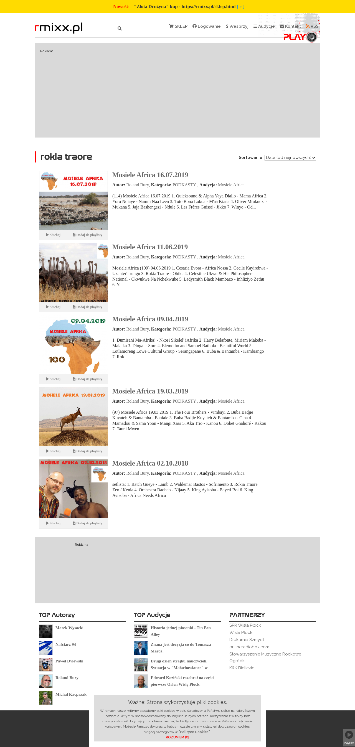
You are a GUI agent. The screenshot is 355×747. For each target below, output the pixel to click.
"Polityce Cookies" (194, 732)
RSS (312, 26)
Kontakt (290, 26)
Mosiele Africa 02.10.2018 (150, 463)
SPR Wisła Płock (245, 625)
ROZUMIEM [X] (177, 737)
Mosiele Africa (231, 184)
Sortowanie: (251, 157)
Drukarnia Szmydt (246, 639)
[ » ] (241, 6)
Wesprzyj (237, 26)
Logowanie (206, 26)
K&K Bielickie (241, 667)
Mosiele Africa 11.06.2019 (150, 247)
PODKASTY (184, 184)
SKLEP (178, 26)
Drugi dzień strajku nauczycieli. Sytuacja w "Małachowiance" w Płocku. (179, 668)
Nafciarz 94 (65, 644)
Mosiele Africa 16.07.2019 (150, 175)
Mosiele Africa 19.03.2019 (150, 391)
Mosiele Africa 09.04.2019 (150, 319)
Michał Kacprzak (71, 694)
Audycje (264, 26)
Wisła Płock (240, 632)
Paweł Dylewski (69, 661)
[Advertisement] (177, 90)
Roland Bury (137, 184)
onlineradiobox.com (249, 646)
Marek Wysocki (69, 628)
